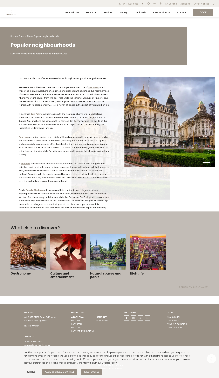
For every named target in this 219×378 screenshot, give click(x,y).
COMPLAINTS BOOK (175, 327)
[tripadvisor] (154, 3)
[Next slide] (206, 162)
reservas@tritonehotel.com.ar (37, 345)
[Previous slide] (206, 159)
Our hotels (140, 12)
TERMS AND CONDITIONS (177, 324)
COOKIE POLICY (173, 320)
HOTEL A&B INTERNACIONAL (82, 331)
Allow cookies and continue (59, 372)
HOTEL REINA (76, 320)
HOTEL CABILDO (77, 327)
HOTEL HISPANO (102, 320)
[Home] (11, 16)
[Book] (203, 12)
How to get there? (31, 326)
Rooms (91, 12)
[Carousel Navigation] (207, 160)
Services (108, 12)
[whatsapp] (161, 3)
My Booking (171, 3)
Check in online (201, 3)
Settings (31, 372)
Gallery (123, 12)
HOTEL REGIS (76, 324)
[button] (95, 12)
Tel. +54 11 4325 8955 (127, 3)
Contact (181, 12)
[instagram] (149, 3)
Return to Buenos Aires (193, 287)
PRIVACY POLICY (173, 317)
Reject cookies (91, 372)
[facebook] (143, 3)
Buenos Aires (161, 12)
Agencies (185, 3)
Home (14, 36)
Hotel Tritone (72, 12)
